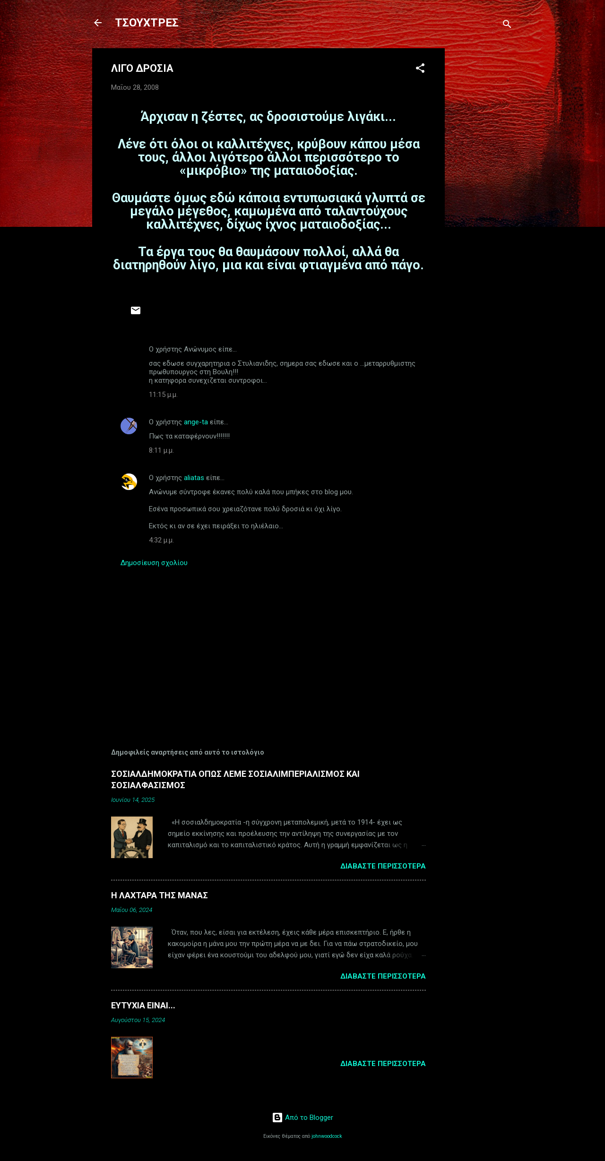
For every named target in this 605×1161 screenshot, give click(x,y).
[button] (420, 69)
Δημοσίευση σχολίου (154, 563)
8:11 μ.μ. (161, 450)
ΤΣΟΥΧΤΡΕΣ (147, 22)
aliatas (194, 477)
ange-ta (196, 422)
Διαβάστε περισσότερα (383, 866)
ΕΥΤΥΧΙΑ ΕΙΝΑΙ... (143, 1005)
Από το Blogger (302, 1117)
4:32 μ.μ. (161, 540)
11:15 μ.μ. (163, 394)
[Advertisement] (482, 190)
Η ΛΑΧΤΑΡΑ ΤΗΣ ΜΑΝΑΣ (159, 895)
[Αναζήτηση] (507, 25)
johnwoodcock (326, 1136)
